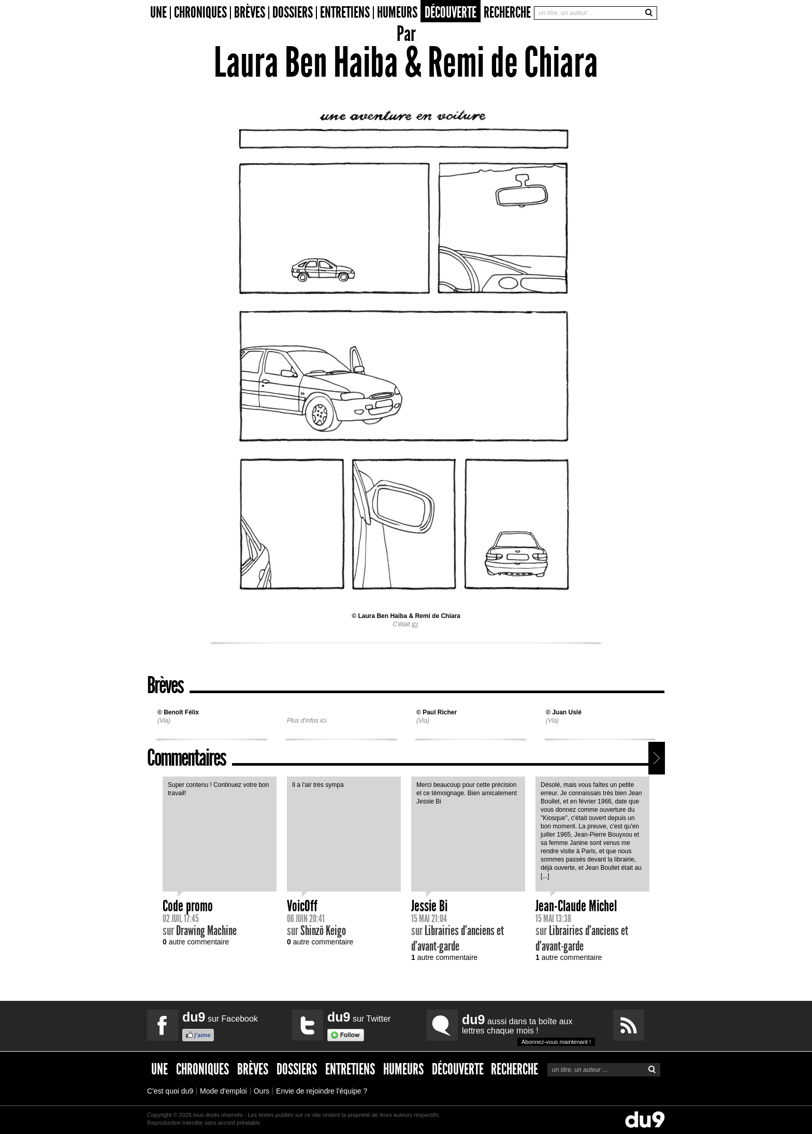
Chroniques (200, 12)
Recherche (507, 12)
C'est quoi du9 (170, 1091)
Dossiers (292, 12)
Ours (261, 1091)
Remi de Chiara (437, 616)
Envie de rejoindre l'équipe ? (321, 1091)
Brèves (249, 12)
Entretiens (345, 12)
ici (414, 624)
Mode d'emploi (223, 1091)
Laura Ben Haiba (382, 616)
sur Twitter (358, 1017)
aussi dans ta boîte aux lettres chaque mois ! (528, 1029)
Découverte (450, 12)
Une (158, 12)
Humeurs (397, 12)
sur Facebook (220, 1017)
